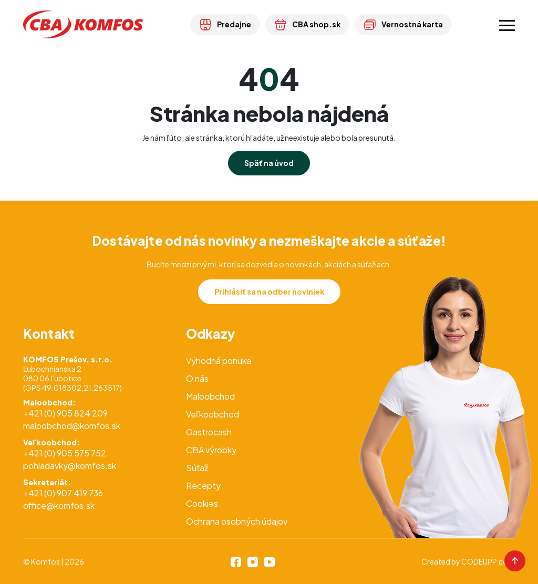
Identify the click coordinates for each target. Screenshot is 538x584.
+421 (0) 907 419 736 (63, 492)
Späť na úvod (269, 163)
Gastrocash (209, 431)
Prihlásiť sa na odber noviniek (269, 291)
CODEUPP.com (488, 561)
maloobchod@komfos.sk (71, 425)
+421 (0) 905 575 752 (64, 452)
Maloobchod (210, 396)
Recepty (203, 485)
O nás (197, 378)
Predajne (225, 24)
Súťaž (197, 467)
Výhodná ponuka (218, 360)
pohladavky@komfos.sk (69, 465)
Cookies (202, 503)
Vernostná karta (403, 24)
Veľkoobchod (212, 414)
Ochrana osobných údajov (236, 521)
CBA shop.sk (307, 24)
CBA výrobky (211, 449)
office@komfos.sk (59, 505)
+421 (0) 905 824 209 (65, 413)
